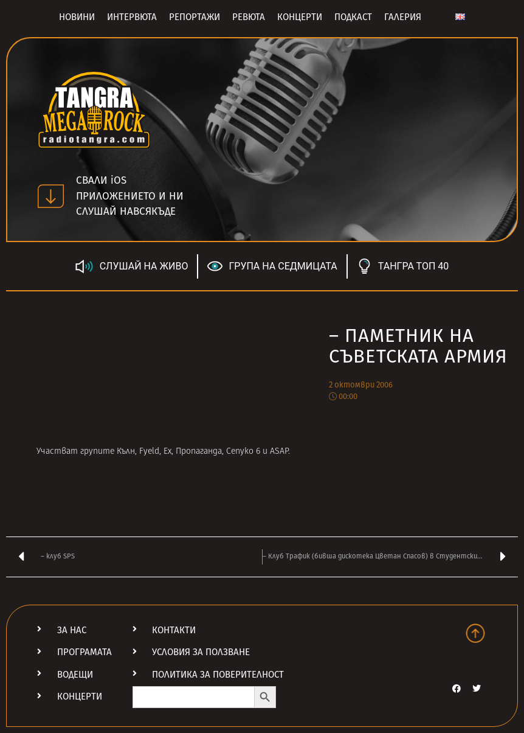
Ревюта (248, 17)
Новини (77, 17)
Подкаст (353, 17)
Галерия (402, 17)
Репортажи (194, 17)
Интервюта (132, 17)
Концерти (299, 17)
